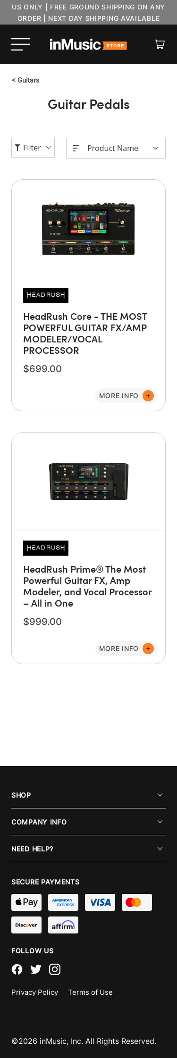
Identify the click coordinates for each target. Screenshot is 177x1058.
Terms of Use (90, 992)
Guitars (25, 80)
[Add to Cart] (126, 395)
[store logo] (88, 44)
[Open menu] (20, 44)
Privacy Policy (34, 992)
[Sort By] (123, 148)
